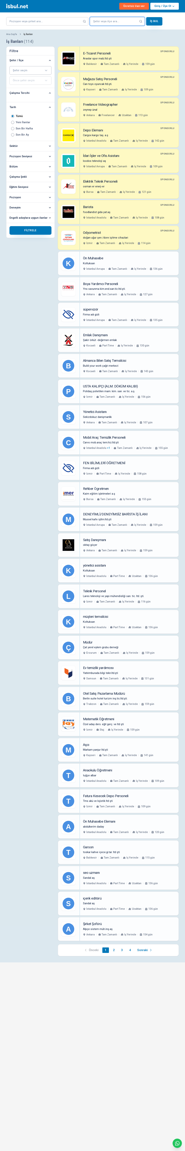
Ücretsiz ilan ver (134, 6)
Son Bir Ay (22, 134)
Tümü (19, 116)
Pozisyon (30, 197)
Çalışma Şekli (30, 176)
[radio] (12, 116)
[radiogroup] (30, 125)
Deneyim (30, 207)
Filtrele (30, 230)
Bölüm (30, 166)
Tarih (30, 107)
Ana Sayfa (11, 34)
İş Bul (154, 21)
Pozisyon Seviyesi (30, 156)
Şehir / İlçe (30, 60)
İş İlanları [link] (28, 34)
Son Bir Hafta (24, 128)
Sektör (30, 146)
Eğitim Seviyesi (30, 187)
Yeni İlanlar (23, 122)
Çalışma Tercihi (30, 93)
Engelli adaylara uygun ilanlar (30, 217)
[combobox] (30, 70)
